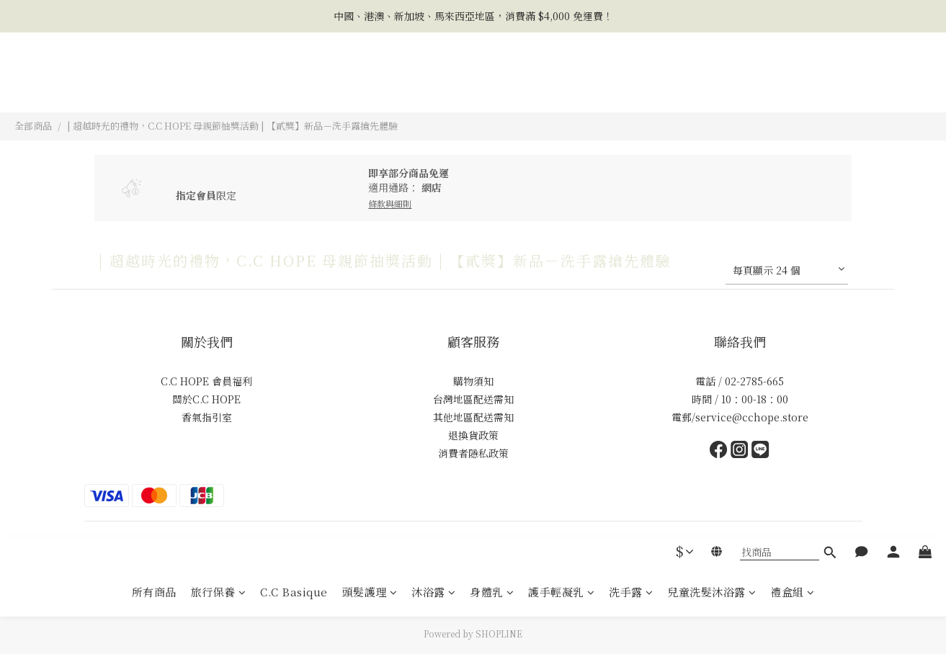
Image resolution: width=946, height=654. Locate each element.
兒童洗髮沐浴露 (711, 87)
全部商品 (33, 126)
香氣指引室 (207, 417)
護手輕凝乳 (561, 87)
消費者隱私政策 (473, 453)
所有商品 (154, 87)
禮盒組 (792, 87)
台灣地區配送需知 (473, 399)
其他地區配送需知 (473, 417)
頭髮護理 (370, 87)
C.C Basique (294, 87)
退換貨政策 (473, 435)
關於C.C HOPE (206, 399)
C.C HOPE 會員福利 (206, 381)
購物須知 (473, 381)
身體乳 (492, 87)
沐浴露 (433, 87)
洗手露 (631, 87)
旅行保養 (218, 87)
